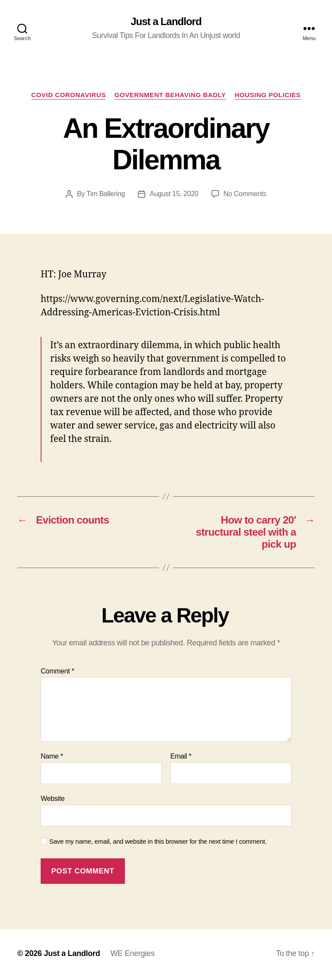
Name (52, 756)
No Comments (244, 193)
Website (53, 798)
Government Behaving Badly (170, 94)
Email (181, 756)
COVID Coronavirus (68, 94)
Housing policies (268, 94)
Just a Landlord (166, 21)
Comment (57, 671)
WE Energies (132, 953)
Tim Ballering (105, 193)
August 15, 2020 (174, 193)
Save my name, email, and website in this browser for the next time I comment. (158, 841)
